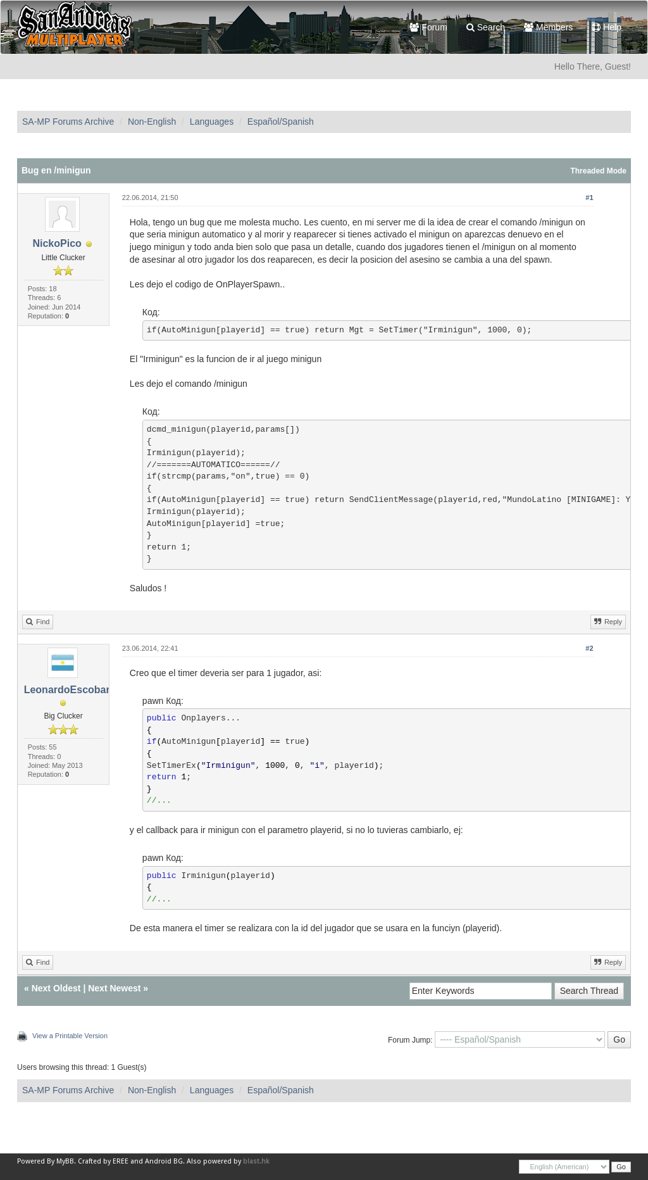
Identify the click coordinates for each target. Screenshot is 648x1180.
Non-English (152, 121)
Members (548, 27)
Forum (428, 27)
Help (606, 27)
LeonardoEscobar (67, 689)
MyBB (65, 1161)
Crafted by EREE (103, 1161)
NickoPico (56, 243)
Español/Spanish (280, 121)
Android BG (164, 1161)
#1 (589, 197)
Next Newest (114, 988)
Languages (212, 121)
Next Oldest (56, 988)
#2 (589, 648)
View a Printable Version (70, 1035)
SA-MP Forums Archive (68, 121)
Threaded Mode (598, 170)
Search (485, 27)
